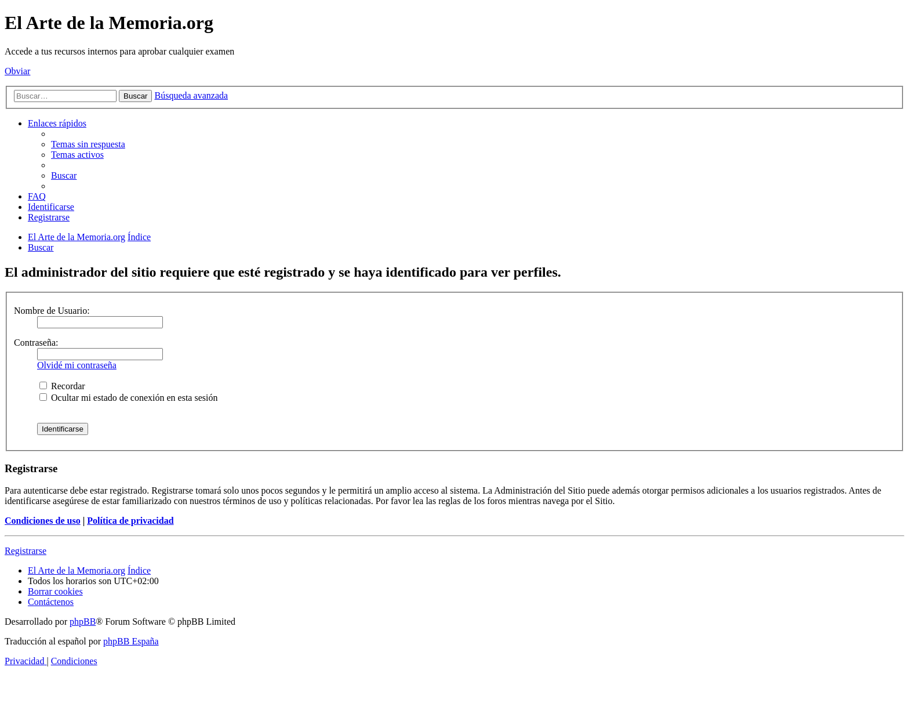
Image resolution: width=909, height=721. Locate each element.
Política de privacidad (130, 521)
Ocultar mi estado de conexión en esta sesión (128, 398)
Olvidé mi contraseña (77, 365)
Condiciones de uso (43, 521)
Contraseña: (36, 342)
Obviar (17, 71)
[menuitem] (88, 144)
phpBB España (131, 641)
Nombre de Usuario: (52, 311)
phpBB (83, 621)
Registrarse (25, 551)
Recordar (62, 386)
